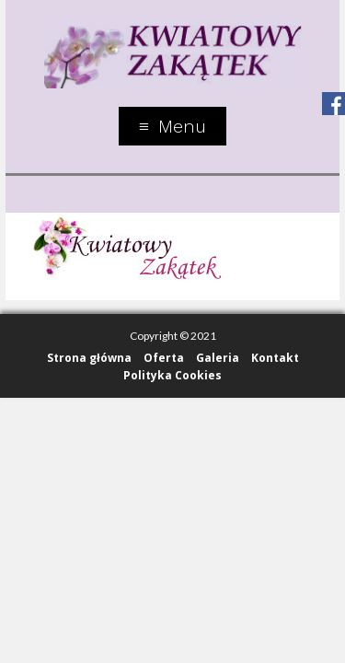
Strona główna (89, 358)
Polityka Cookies (172, 375)
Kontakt (275, 358)
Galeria (217, 358)
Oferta (164, 358)
